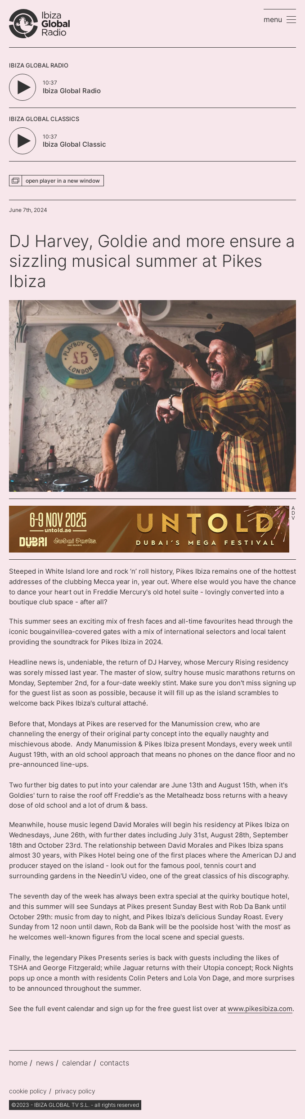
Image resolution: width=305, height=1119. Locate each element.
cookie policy (28, 1091)
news (45, 1062)
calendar (76, 1062)
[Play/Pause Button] (22, 87)
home (18, 1062)
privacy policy (75, 1091)
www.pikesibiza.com (260, 1008)
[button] (280, 19)
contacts (114, 1062)
